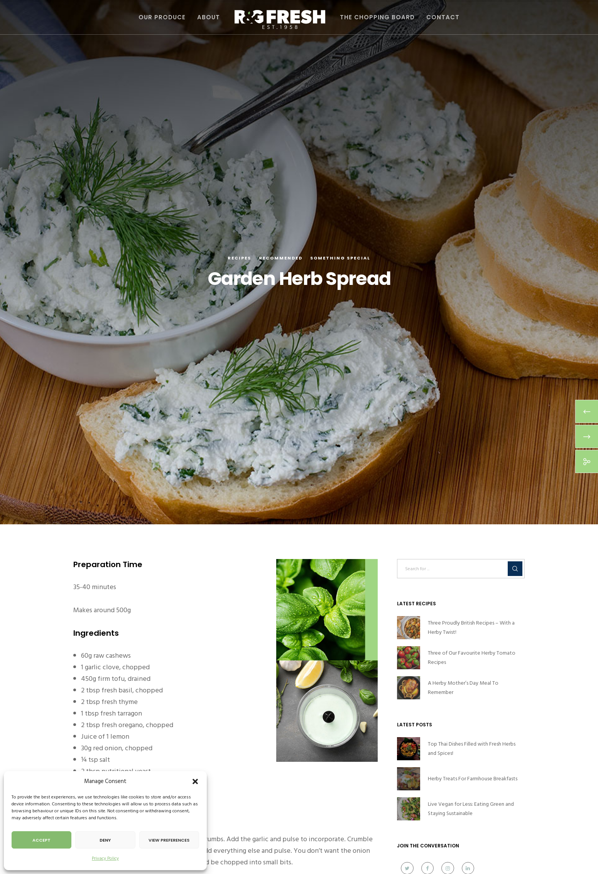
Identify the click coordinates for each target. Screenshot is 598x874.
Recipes (239, 258)
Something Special (340, 258)
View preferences (169, 840)
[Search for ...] (461, 568)
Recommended (280, 258)
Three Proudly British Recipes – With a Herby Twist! (471, 627)
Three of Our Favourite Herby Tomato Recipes (471, 657)
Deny (105, 840)
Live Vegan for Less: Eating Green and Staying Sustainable (471, 809)
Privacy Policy (105, 858)
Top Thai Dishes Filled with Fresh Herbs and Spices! (471, 748)
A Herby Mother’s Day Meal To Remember (463, 688)
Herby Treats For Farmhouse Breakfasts (472, 778)
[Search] (515, 568)
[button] (195, 781)
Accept (41, 840)
